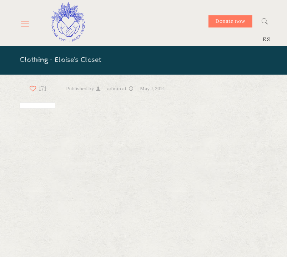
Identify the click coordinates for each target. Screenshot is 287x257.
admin (114, 89)
